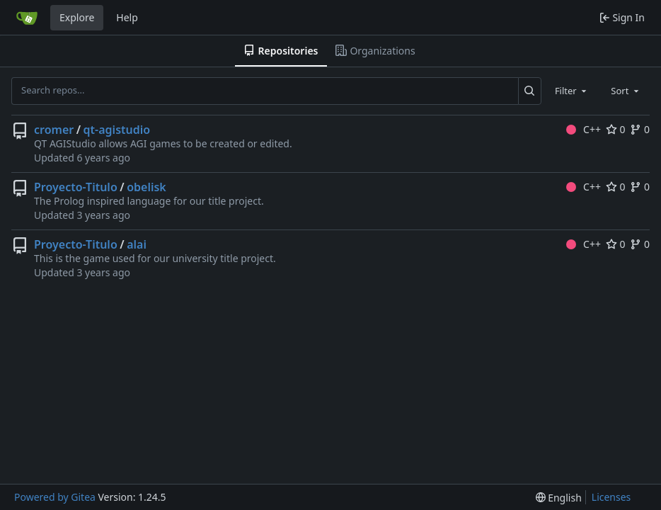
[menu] (559, 497)
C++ (583, 129)
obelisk (146, 187)
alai (136, 244)
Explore (76, 17)
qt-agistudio (117, 130)
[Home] (27, 17)
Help (127, 17)
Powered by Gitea (55, 497)
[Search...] (529, 90)
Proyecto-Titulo (75, 187)
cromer (54, 130)
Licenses (611, 497)
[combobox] (571, 90)
